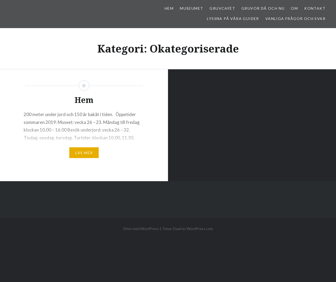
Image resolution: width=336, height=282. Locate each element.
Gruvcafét (222, 8)
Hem (169, 8)
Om (294, 8)
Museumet (191, 8)
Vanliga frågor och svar (295, 18)
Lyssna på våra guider (233, 18)
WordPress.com (200, 228)
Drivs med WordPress (141, 228)
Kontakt (315, 8)
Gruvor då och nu (263, 8)
